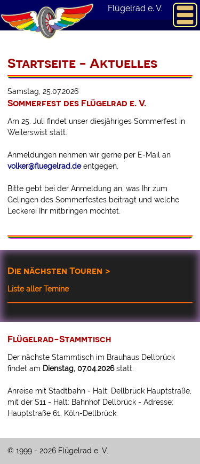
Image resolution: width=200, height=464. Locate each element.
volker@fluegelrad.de (44, 166)
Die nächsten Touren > (58, 270)
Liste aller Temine (38, 289)
